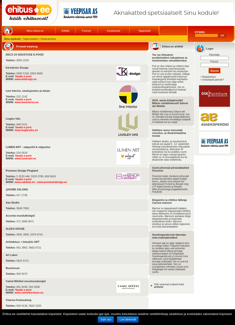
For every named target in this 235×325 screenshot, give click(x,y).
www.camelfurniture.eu (29, 292)
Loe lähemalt (128, 319)
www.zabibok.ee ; (26, 182)
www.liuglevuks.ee (26, 130)
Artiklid (65, 30)
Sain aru (105, 319)
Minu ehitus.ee (35, 30)
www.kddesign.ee (26, 79)
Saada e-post (23, 76)
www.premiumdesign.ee (52, 182)
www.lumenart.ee (25, 158)
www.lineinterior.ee (27, 102)
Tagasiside (144, 30)
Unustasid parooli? (213, 79)
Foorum (86, 30)
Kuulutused (113, 30)
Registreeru (209, 76)
